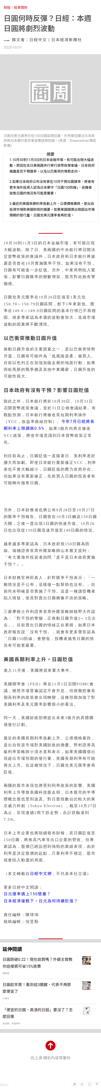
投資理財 (21, 8)
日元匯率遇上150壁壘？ (27, 894)
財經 (7, 8)
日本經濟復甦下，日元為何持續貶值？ (41, 901)
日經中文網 (41, 873)
